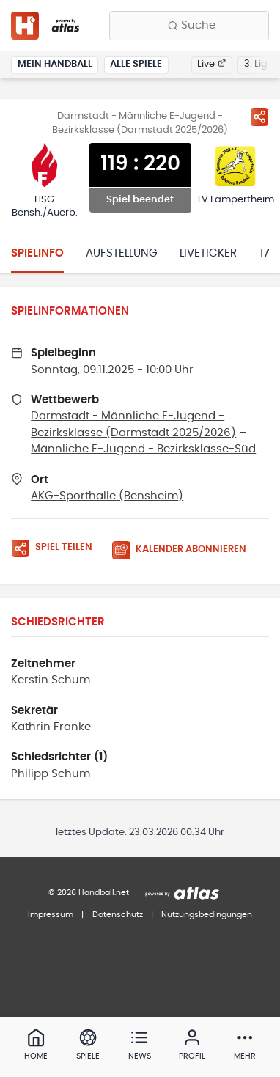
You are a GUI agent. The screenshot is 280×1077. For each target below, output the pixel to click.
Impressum (50, 915)
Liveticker (208, 253)
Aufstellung (122, 253)
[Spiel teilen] (259, 116)
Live (211, 64)
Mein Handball (55, 64)
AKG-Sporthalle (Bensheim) (107, 495)
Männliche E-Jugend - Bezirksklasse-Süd (143, 449)
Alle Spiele (136, 64)
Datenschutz (117, 915)
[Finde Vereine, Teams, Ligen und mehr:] (189, 25)
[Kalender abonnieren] (184, 550)
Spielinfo (37, 253)
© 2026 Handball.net (88, 893)
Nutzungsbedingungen (206, 915)
